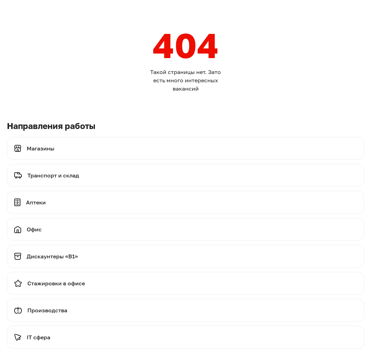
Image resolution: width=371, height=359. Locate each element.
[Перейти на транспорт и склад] (185, 175)
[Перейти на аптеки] (185, 202)
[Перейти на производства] (185, 310)
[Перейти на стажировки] (185, 283)
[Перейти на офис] (185, 229)
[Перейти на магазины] (185, 148)
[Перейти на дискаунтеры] (185, 256)
